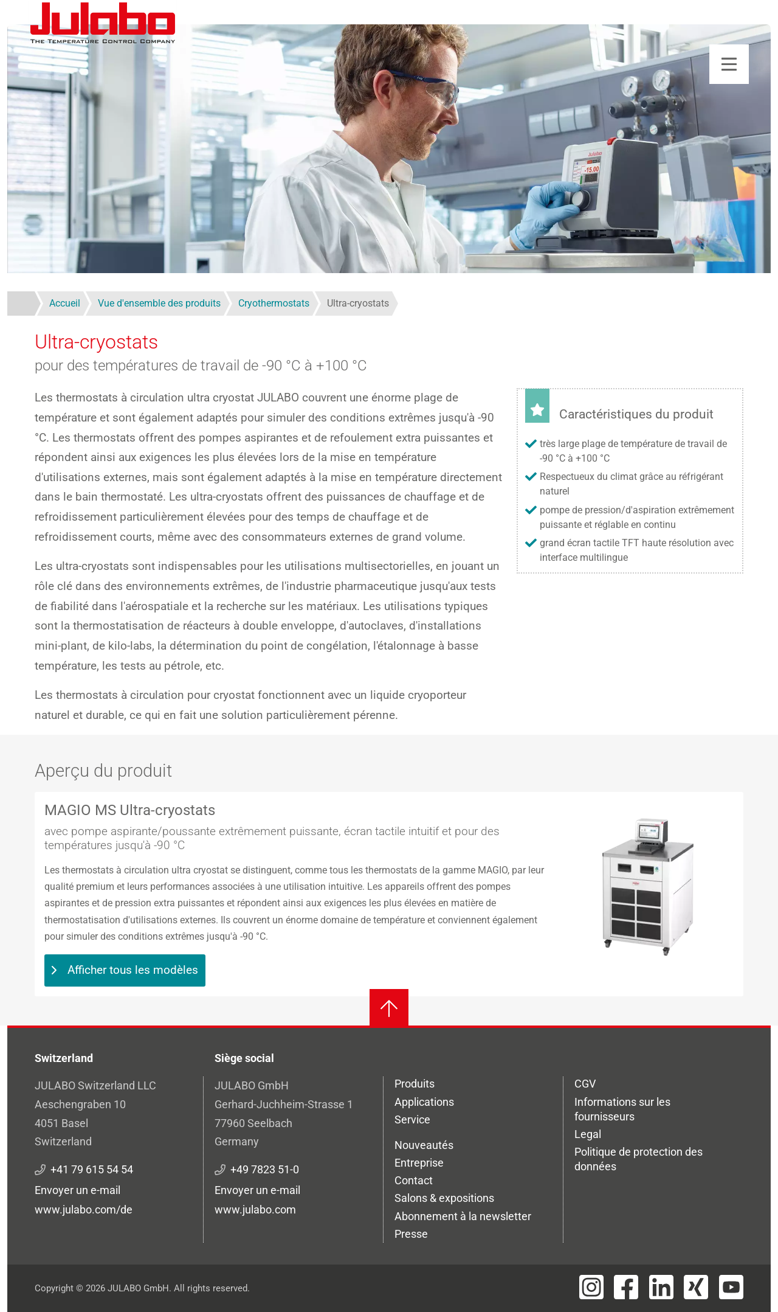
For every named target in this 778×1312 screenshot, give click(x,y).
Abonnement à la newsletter (462, 1216)
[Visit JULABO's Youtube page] (731, 1287)
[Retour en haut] (389, 1008)
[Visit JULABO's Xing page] (696, 1287)
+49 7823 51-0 (264, 1169)
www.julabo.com (255, 1209)
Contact (413, 1180)
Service (412, 1119)
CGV (585, 1083)
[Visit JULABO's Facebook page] (626, 1287)
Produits (414, 1083)
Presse (411, 1233)
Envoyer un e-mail (77, 1190)
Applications (424, 1101)
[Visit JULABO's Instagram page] (591, 1287)
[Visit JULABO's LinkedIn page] (661, 1287)
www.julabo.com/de (84, 1209)
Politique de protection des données (638, 1159)
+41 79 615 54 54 (91, 1169)
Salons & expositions (444, 1198)
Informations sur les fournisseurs (622, 1109)
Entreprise (419, 1162)
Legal (587, 1134)
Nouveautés (423, 1145)
